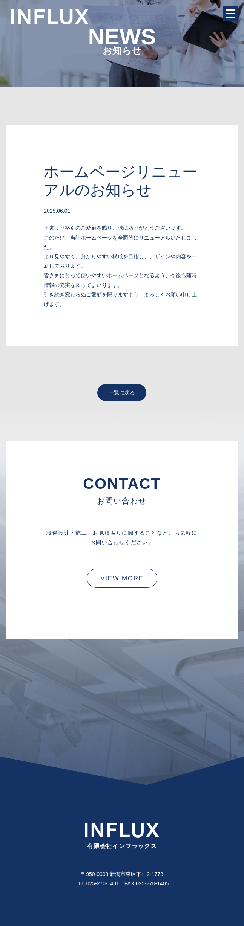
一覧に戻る (122, 392)
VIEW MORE (121, 578)
